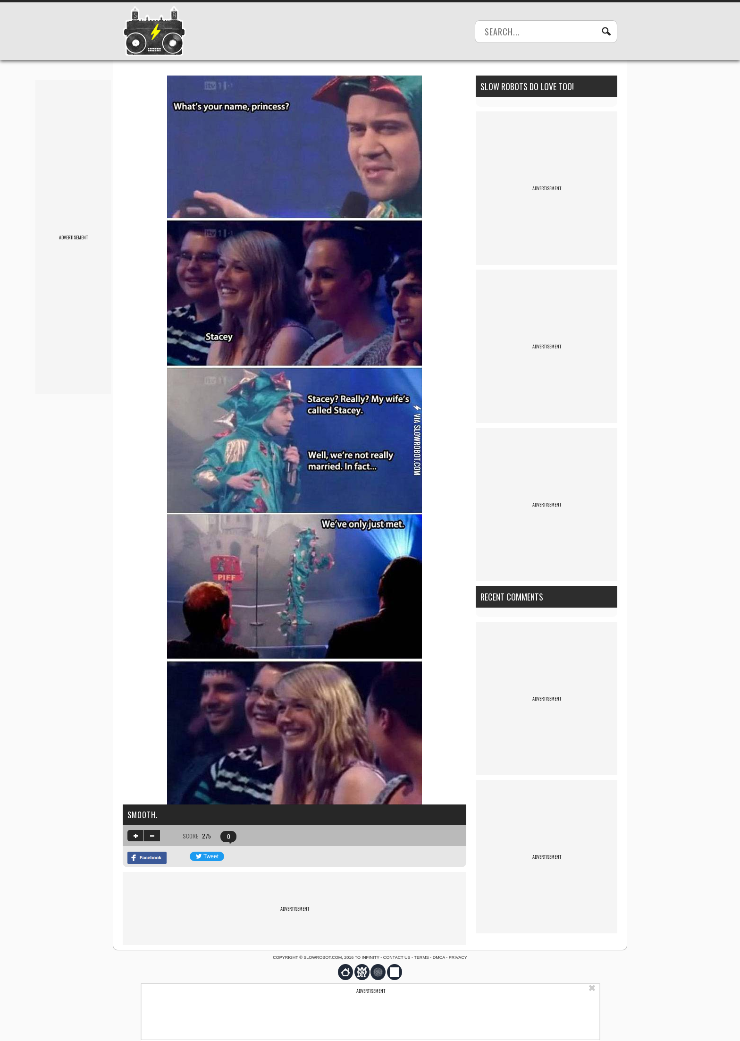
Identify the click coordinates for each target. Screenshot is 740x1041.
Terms (421, 957)
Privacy (458, 957)
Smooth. (142, 815)
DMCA (439, 957)
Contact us (397, 957)
